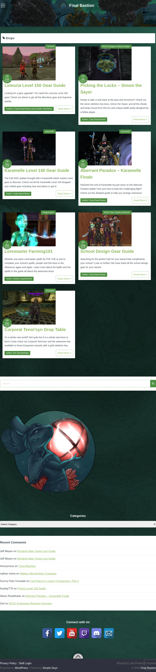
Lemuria (50, 46)
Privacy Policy (8, 663)
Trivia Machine (27, 566)
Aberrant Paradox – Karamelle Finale (47, 596)
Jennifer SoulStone (43, 109)
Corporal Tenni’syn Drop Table (35, 329)
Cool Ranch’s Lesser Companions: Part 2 (54, 581)
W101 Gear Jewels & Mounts (117, 212)
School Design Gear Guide (107, 251)
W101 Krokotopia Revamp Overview (30, 603)
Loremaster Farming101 (28, 251)
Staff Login (25, 663)
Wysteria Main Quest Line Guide (36, 551)
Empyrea (50, 290)
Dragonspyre (48, 212)
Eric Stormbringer (21, 353)
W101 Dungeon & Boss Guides (116, 46)
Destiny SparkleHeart (22, 279)
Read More (64, 108)
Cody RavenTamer (22, 109)
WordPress (21, 668)
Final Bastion (81, 5)
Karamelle (49, 131)
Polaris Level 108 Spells (31, 588)
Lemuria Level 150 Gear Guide (34, 85)
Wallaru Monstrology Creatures (38, 573)
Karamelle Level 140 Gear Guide (36, 170)
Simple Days (50, 668)
